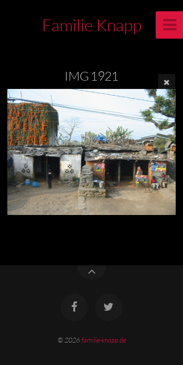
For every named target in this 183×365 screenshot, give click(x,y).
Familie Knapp (92, 25)
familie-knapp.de (103, 340)
